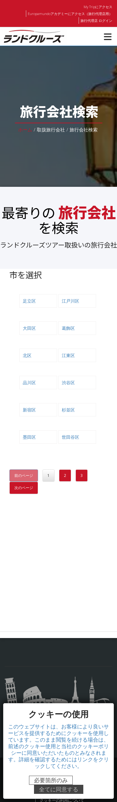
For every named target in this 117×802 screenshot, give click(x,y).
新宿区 (29, 409)
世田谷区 (70, 436)
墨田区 (29, 436)
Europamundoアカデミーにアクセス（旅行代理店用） (70, 13)
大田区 (29, 327)
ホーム (25, 129)
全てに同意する (58, 789)
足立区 (29, 300)
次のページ (23, 487)
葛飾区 (68, 327)
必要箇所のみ (51, 780)
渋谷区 (68, 382)
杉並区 (68, 409)
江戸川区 (70, 300)
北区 (27, 355)
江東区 (68, 355)
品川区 (29, 382)
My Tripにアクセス (98, 6)
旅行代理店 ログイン (96, 20)
